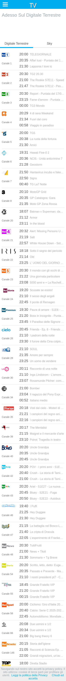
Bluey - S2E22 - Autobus (40, 498)
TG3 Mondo (32, 105)
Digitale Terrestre (17, 43)
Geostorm (30, 164)
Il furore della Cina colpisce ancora (41, 341)
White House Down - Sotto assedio (41, 243)
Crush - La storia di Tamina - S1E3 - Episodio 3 (41, 473)
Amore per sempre (36, 355)
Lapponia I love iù (35, 66)
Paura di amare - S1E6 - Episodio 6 (41, 309)
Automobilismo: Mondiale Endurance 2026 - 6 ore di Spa (41, 616)
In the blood (32, 223)
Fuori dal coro (33, 119)
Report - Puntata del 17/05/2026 (41, 93)
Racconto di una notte (38, 368)
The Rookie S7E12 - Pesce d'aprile (41, 86)
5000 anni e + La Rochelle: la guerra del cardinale (41, 282)
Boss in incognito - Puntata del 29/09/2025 (41, 315)
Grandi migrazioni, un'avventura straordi (41, 655)
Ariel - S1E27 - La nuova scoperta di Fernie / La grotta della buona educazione (41, 486)
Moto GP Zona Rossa (38, 204)
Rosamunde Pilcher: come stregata (41, 380)
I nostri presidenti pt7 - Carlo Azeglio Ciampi (41, 577)
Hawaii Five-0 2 (34, 152)
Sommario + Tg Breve (38, 557)
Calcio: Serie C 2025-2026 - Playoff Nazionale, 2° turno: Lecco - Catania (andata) (41, 610)
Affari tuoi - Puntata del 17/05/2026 (41, 60)
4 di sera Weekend (36, 113)
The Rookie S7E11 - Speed (41, 80)
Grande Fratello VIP (37, 584)
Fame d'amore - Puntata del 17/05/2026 (41, 99)
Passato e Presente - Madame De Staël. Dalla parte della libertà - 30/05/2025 (41, 571)
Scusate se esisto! (36, 290)
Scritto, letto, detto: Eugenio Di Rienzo (41, 565)
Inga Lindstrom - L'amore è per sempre (41, 374)
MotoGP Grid (32, 192)
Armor (28, 217)
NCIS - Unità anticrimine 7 (40, 158)
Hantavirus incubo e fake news (41, 172)
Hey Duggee (32, 512)
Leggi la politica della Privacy (29, 675)
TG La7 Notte (33, 184)
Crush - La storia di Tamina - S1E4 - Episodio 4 (41, 479)
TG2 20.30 (31, 74)
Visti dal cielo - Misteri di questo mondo (41, 408)
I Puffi (28, 506)
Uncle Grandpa (34, 447)
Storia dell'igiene (34, 643)
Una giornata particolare (39, 276)
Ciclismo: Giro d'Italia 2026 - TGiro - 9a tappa (41, 604)
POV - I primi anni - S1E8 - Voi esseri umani (41, 467)
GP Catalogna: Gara (37, 198)
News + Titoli (32, 551)
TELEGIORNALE (35, 54)
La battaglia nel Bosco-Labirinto (41, 526)
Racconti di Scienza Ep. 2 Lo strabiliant (41, 649)
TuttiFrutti (30, 545)
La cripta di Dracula (36, 532)
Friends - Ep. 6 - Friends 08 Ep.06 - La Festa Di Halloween (41, 329)
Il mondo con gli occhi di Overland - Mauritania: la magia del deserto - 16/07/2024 (41, 270)
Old (26, 257)
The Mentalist (33, 427)
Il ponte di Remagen (37, 302)
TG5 (27, 133)
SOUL (28, 349)
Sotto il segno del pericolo (40, 251)
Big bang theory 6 (35, 636)
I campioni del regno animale (41, 414)
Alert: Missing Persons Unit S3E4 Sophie (41, 231)
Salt (27, 237)
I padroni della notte (37, 335)
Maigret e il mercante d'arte (41, 433)
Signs (28, 178)
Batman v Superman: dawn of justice (41, 211)
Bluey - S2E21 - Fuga (38, 492)
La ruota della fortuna (37, 139)
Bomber (29, 388)
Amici (28, 145)
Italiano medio (33, 400)
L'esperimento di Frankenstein (41, 538)
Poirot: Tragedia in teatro (40, 439)
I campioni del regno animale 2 (41, 420)
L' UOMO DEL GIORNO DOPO (41, 263)
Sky (49, 43)
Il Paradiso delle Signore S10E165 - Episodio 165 (41, 322)
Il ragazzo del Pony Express (41, 394)
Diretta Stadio (33, 663)
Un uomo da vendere (37, 361)
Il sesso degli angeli (36, 296)
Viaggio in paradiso (36, 125)
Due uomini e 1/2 (35, 624)
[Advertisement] (33, 28)
